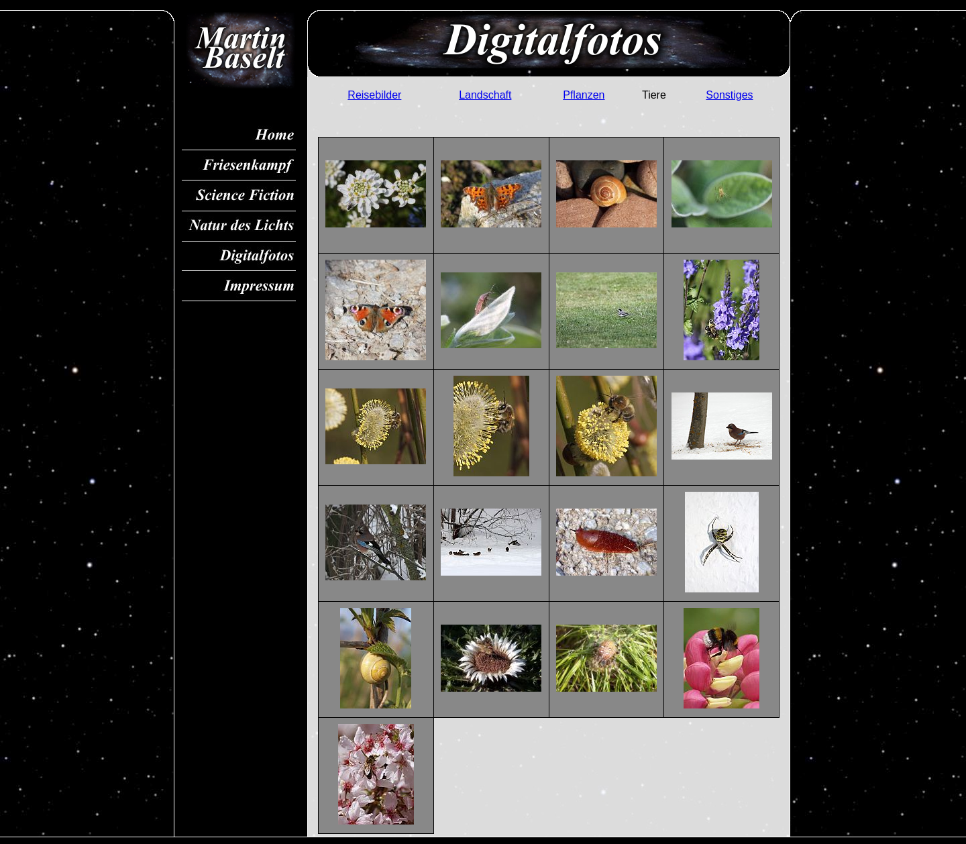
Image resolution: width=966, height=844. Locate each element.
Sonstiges (729, 95)
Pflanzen (583, 95)
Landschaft (485, 95)
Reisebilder (374, 95)
